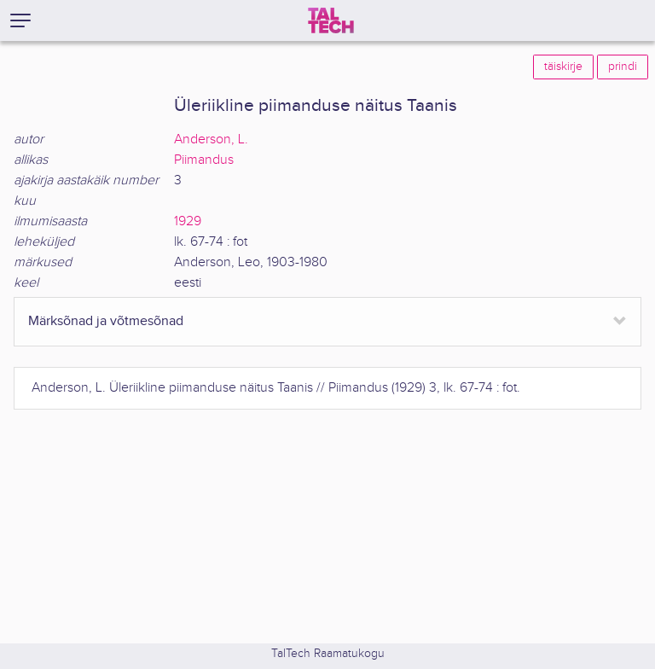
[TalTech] (331, 20)
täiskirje (563, 66)
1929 (187, 221)
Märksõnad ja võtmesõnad (105, 321)
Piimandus (204, 160)
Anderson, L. (211, 139)
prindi (622, 66)
